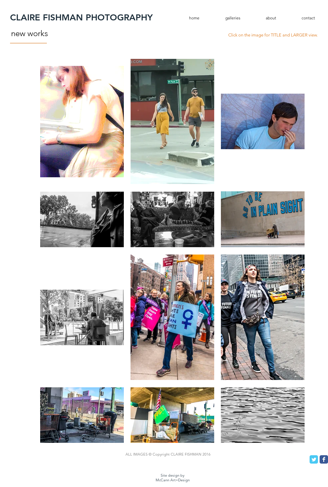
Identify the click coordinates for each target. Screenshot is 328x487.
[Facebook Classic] (324, 459)
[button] (225, 18)
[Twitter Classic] (314, 459)
